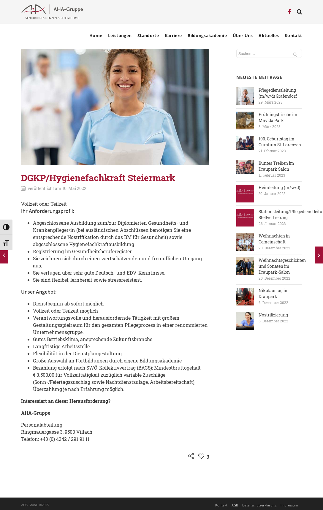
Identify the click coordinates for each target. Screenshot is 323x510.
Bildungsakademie (207, 35)
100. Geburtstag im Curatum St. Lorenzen (280, 142)
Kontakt (293, 35)
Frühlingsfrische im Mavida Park (278, 117)
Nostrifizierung (273, 315)
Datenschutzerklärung (259, 505)
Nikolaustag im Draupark (274, 293)
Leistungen (120, 35)
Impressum (289, 505)
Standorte (148, 35)
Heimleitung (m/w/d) (279, 187)
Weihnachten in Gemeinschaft (274, 239)
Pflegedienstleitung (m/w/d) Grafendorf (278, 93)
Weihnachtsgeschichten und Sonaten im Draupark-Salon (282, 266)
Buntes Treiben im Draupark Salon (276, 166)
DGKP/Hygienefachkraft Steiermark (98, 177)
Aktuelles (269, 35)
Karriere (173, 35)
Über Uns (243, 35)
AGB (235, 505)
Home (95, 35)
